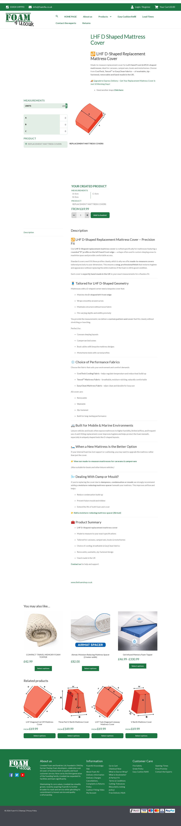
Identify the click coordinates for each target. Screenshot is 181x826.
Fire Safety (137, 766)
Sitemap (22, 811)
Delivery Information (95, 775)
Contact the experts (66, 23)
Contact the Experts (163, 772)
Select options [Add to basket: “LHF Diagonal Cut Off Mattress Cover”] (40, 736)
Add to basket (100, 215)
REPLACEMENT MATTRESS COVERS (43, 144)
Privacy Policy (32, 811)
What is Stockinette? (117, 775)
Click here (119, 90)
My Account (91, 793)
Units (28, 106)
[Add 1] (87, 215)
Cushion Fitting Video (95, 790)
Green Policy (138, 769)
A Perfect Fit (114, 778)
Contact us (76, 564)
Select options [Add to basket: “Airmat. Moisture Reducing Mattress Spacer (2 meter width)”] (90, 668)
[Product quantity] (80, 215)
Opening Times (161, 766)
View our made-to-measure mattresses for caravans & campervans (105, 461)
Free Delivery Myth (117, 793)
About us (87, 16)
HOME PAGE (70, 16)
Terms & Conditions (117, 781)
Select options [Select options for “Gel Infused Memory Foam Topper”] (138, 666)
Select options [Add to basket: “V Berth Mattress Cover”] (141, 736)
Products (103, 16)
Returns (86, 23)
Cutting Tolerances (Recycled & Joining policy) (117, 787)
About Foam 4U (92, 772)
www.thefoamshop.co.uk (81, 582)
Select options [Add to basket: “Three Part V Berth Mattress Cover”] (73, 736)
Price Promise (161, 769)
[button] (57, 16)
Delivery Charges (93, 778)
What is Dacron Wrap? (118, 772)
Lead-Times (148, 16)
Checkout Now (115, 769)
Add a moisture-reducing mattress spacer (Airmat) (97, 513)
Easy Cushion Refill (127, 16)
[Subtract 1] (73, 215)
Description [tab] (29, 232)
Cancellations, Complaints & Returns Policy (95, 784)
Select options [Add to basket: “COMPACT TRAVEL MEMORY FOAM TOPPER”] (43, 668)
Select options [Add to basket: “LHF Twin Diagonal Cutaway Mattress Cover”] (107, 736)
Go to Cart (113, 766)
